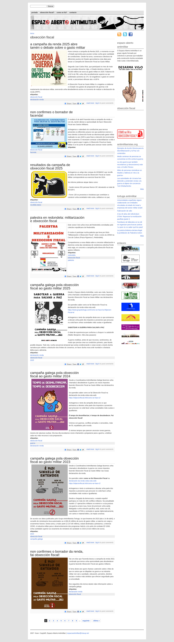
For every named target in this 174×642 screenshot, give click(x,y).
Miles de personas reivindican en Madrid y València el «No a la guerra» (129, 172)
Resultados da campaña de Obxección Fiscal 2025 (50, 166)
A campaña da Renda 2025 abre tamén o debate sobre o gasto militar (57, 45)
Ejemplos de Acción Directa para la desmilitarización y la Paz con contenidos (130, 150)
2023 (32, 534)
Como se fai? (62, 12)
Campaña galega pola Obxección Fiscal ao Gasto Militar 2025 (54, 286)
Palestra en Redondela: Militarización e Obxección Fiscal (57, 219)
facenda (33, 152)
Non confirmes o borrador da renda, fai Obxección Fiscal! (56, 553)
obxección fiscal (36, 97)
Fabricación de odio (124, 211)
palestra (71, 260)
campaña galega (36, 539)
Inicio (32, 33)
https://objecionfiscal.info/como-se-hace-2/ (84, 398)
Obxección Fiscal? (47, 12)
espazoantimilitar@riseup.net (78, 633)
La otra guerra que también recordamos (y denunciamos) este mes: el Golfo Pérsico (130, 164)
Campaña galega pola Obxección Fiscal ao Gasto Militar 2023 (54, 460)
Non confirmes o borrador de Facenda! (51, 113)
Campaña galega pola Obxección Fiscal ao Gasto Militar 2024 (54, 374)
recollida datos (35, 205)
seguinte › (86, 621)
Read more (90, 103)
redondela (71, 255)
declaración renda (37, 100)
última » (96, 621)
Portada (34, 12)
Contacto (72, 12)
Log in (97, 103)
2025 (32, 360)
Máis (142, 189)
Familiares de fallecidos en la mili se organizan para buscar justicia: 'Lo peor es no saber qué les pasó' (130, 224)
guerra (32, 443)
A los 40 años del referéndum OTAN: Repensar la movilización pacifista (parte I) (129, 216)
